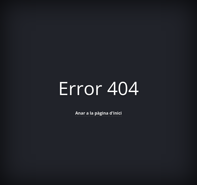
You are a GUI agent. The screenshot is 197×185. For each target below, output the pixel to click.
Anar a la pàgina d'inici (98, 113)
